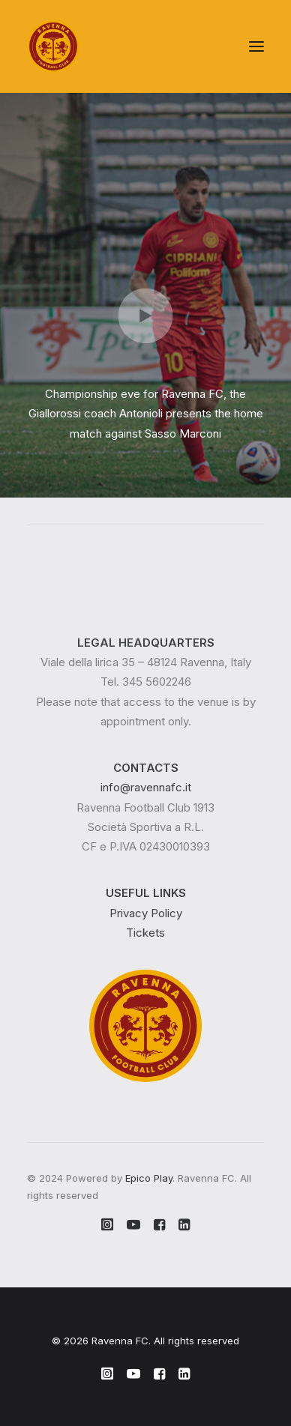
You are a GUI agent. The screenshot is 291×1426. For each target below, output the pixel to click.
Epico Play (148, 1178)
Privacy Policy (146, 913)
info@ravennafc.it (145, 787)
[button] (256, 46)
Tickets (145, 932)
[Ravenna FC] (53, 46)
